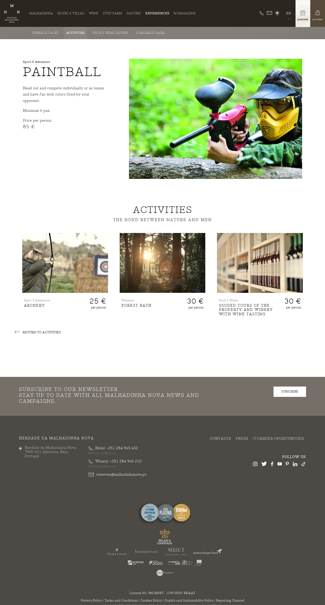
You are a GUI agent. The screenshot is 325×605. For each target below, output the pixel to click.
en (288, 13)
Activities (75, 33)
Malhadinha (41, 13)
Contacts (220, 438)
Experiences (157, 13)
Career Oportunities (278, 438)
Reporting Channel (230, 600)
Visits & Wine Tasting (110, 33)
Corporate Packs (150, 33)
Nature (134, 13)
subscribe (289, 391)
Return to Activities (38, 332)
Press (242, 438)
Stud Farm (112, 13)
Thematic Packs (45, 33)
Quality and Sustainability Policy (189, 600)
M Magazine (185, 13)
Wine (93, 13)
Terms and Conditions (121, 600)
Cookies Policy (151, 600)
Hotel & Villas (70, 13)
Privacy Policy (91, 600)
